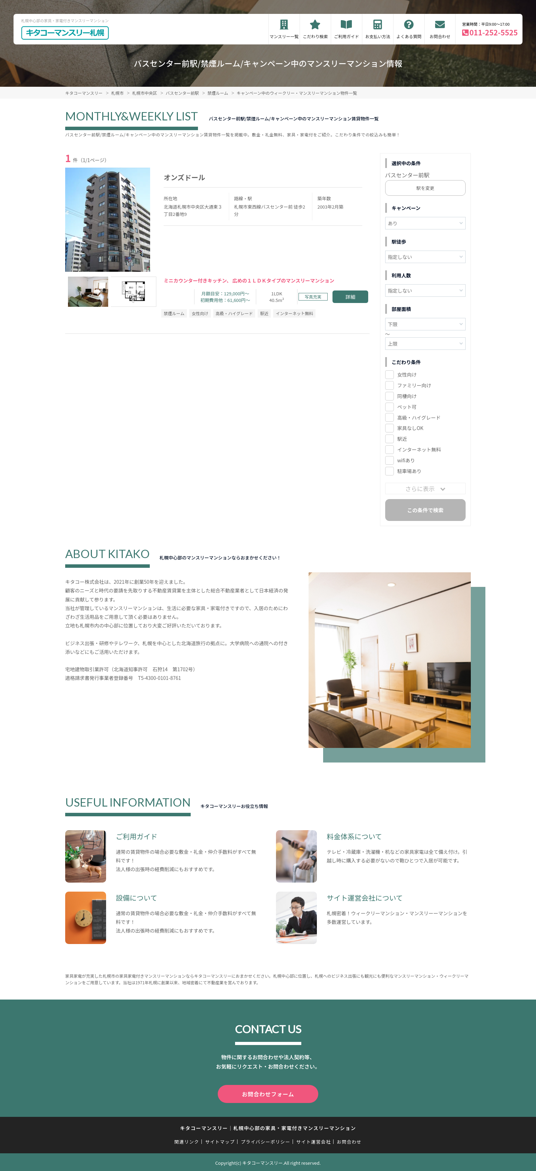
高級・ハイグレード (419, 417)
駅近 (402, 438)
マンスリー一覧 (284, 36)
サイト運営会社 (313, 1140)
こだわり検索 (315, 36)
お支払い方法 (377, 36)
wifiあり (406, 460)
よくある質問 (408, 36)
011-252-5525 (493, 32)
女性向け (407, 374)
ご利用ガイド (346, 36)
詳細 (350, 296)
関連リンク (186, 1140)
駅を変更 (425, 188)
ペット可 (407, 406)
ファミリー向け (414, 385)
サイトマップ (220, 1140)
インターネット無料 (419, 449)
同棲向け (407, 396)
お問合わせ (440, 36)
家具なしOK (410, 427)
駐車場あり (409, 470)
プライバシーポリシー (265, 1140)
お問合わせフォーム (268, 1093)
